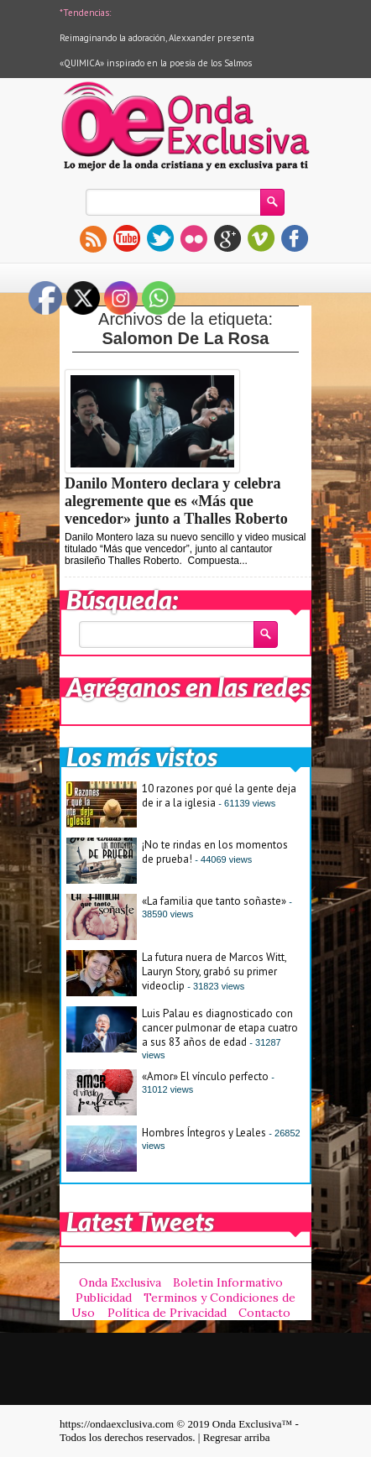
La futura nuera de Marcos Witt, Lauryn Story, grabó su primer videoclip (214, 971)
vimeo (261, 238)
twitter (160, 238)
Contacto (264, 1312)
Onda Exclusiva (120, 1282)
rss (93, 238)
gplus (227, 238)
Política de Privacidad (167, 1312)
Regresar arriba (236, 1437)
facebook (294, 238)
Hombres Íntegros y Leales (204, 1132)
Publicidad (104, 1297)
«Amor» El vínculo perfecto (205, 1076)
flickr (194, 238)
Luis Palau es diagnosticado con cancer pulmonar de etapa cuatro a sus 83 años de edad (220, 1027)
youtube (126, 238)
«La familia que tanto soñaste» (214, 901)
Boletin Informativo (228, 1282)
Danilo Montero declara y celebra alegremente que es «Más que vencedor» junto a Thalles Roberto (176, 501)
